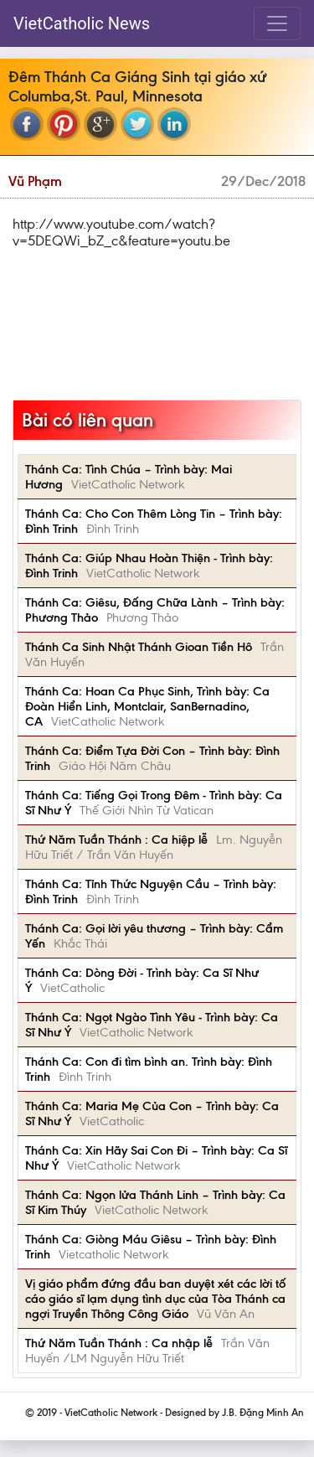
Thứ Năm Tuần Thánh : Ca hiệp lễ (116, 839)
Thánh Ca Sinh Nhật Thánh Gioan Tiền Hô (138, 646)
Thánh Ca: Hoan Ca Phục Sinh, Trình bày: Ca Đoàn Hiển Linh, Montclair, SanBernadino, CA (147, 706)
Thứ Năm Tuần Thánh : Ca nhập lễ (119, 1343)
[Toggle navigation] (277, 23)
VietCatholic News (81, 23)
